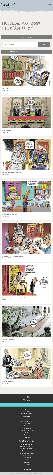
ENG (28, 400)
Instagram (27, 457)
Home (27, 419)
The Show (26, 435)
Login (26, 404)
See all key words (12, 52)
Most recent (27, 423)
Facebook (27, 462)
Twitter (27, 460)
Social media (27, 455)
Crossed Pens (26, 451)
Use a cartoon (26, 411)
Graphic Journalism (26, 446)
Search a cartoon (27, 430)
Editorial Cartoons (26, 421)
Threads (27, 464)
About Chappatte (26, 414)
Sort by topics (26, 37)
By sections (27, 428)
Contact (26, 409)
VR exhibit (26, 437)
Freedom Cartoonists (26, 448)
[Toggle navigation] (49, 4)
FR (24, 400)
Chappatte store (26, 444)
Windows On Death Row (26, 453)
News (26, 432)
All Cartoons (27, 426)
